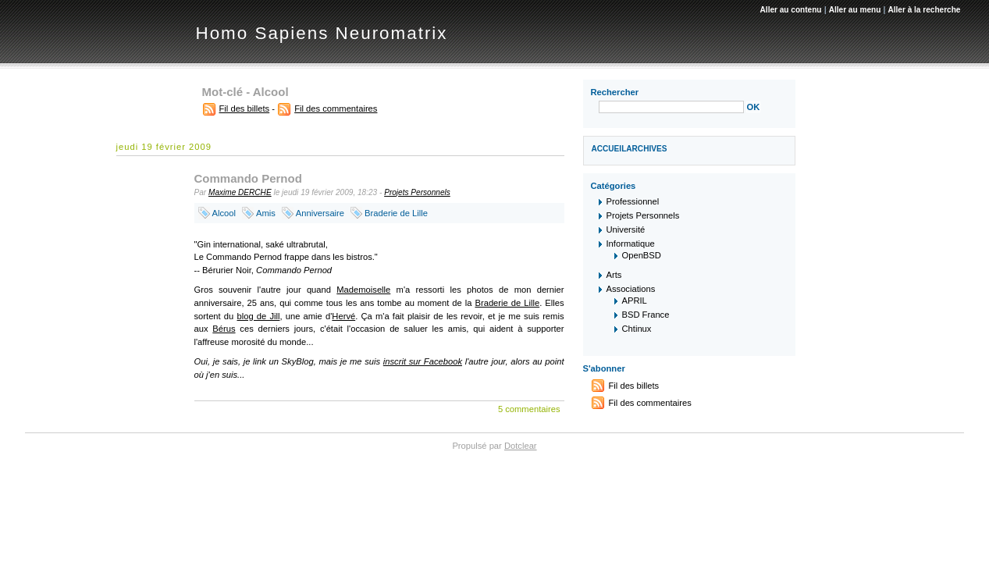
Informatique (631, 243)
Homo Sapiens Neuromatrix (322, 33)
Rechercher (615, 92)
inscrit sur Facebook (422, 361)
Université (626, 229)
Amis (266, 213)
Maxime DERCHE (240, 192)
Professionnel (633, 201)
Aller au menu (855, 9)
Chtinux (637, 328)
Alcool (224, 213)
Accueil (609, 148)
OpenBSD (641, 255)
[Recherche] (671, 107)
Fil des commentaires (335, 108)
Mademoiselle (363, 289)
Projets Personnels (417, 192)
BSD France (646, 314)
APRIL (634, 300)
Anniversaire (320, 213)
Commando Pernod (248, 178)
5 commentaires (529, 409)
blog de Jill (258, 316)
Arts (614, 274)
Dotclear (520, 445)
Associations (631, 288)
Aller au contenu (791, 9)
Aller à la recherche (924, 9)
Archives (646, 148)
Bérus (223, 328)
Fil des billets (244, 108)
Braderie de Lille (396, 213)
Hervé (343, 316)
